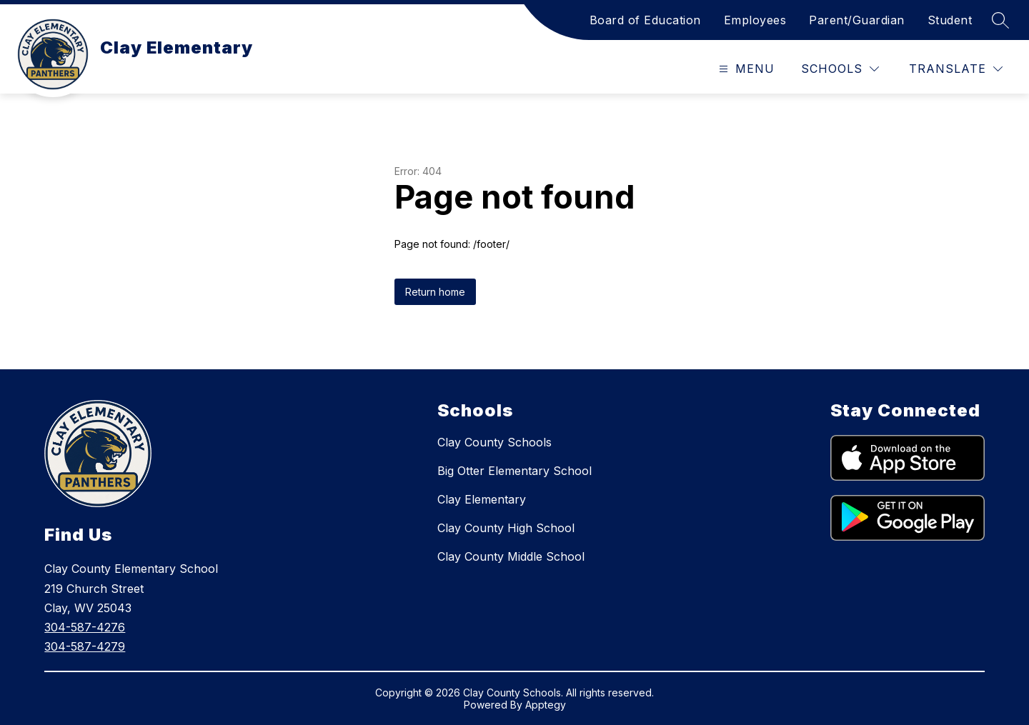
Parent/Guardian (857, 20)
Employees (755, 20)
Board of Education (645, 20)
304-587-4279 (84, 646)
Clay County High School (506, 528)
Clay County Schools (494, 442)
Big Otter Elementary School (514, 471)
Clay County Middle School (511, 556)
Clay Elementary (481, 499)
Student (950, 20)
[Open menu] (745, 69)
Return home (435, 292)
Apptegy (545, 705)
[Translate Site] (955, 69)
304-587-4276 (84, 627)
